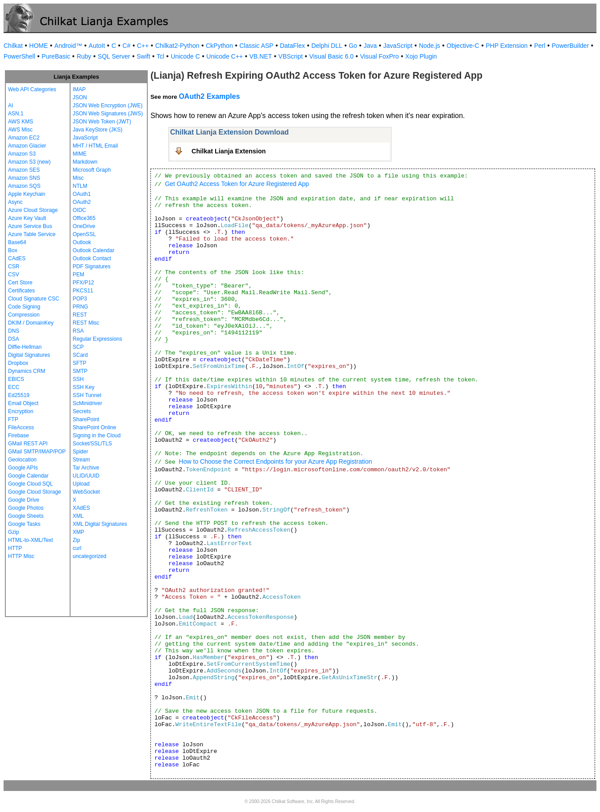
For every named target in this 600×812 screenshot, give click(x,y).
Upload (81, 484)
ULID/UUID (86, 476)
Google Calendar (28, 476)
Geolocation (22, 460)
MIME (80, 154)
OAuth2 (82, 202)
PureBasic (56, 56)
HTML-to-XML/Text (30, 540)
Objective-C (462, 45)
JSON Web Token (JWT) (102, 121)
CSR (13, 266)
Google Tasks (24, 524)
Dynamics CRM (26, 371)
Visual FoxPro (379, 56)
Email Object (23, 403)
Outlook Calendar (93, 250)
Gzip (13, 532)
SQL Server (114, 56)
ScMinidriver (87, 403)
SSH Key (84, 387)
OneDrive (84, 226)
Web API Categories (32, 89)
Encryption (20, 411)
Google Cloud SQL (30, 484)
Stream (81, 460)
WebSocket (86, 492)
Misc (78, 178)
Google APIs (23, 468)
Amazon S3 (22, 154)
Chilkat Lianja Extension (229, 151)
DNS (13, 331)
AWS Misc (20, 130)
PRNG (80, 307)
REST (80, 315)
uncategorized (89, 556)
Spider (80, 451)
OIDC (79, 210)
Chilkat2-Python (177, 45)
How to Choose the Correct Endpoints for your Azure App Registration (275, 461)
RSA (78, 331)
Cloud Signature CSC (33, 299)
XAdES (81, 508)
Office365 (84, 218)
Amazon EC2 (24, 138)
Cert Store (20, 282)
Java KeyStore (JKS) (97, 130)
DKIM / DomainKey (31, 323)
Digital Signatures (29, 355)
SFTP (80, 363)
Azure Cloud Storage (33, 210)
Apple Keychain (26, 194)
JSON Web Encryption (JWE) (107, 105)
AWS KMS (20, 121)
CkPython (219, 45)
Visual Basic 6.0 (331, 56)
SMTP (80, 371)
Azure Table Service (32, 234)
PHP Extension (507, 45)
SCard (80, 355)
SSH (78, 379)
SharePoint (86, 419)
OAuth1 (82, 194)
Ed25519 (18, 395)
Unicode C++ (224, 56)
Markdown (85, 162)
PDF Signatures (92, 266)
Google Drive (23, 500)
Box (12, 250)
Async (15, 202)
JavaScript (397, 45)
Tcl (160, 56)
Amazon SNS (24, 178)
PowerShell (19, 56)
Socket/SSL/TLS (92, 443)
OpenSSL (84, 234)
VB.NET (261, 56)
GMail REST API (27, 443)
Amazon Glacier (27, 146)
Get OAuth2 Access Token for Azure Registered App (237, 183)
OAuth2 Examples (209, 96)
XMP (78, 532)
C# (126, 45)
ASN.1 (16, 113)
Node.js (429, 45)
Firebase (18, 435)
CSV (13, 274)
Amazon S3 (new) (29, 162)
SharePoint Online (94, 427)
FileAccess (21, 427)
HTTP (15, 548)
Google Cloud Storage (34, 492)
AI (10, 105)
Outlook (82, 242)
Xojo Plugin (421, 56)
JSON (80, 97)
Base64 (17, 242)
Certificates (21, 291)
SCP (78, 347)
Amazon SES (24, 170)
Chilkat (13, 45)
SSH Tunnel (87, 395)
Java (370, 45)
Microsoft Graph (92, 170)
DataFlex (292, 45)
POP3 (80, 299)
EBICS (16, 379)
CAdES (16, 258)
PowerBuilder (570, 45)
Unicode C (185, 56)
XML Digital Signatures (100, 524)
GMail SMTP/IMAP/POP (37, 451)
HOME (38, 45)
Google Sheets (25, 516)
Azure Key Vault (27, 218)
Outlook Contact (92, 258)
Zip (76, 540)
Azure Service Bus (30, 226)
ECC (13, 387)
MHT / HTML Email (95, 146)
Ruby (84, 56)
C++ (143, 45)
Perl (539, 45)
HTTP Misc (21, 556)
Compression (24, 315)
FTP (13, 419)
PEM (78, 274)
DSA (13, 339)
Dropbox (18, 363)
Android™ (68, 45)
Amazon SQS (24, 186)
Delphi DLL (326, 45)
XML (78, 516)
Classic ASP (256, 45)
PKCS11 (83, 291)
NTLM (80, 186)
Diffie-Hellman (25, 347)
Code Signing (24, 307)
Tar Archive (86, 468)
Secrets (82, 411)
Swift (143, 56)
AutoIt (97, 45)
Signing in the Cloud (97, 435)
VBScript (291, 56)
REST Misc (86, 323)
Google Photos (25, 508)
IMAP (79, 89)
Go (353, 45)
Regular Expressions (97, 339)
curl (77, 548)
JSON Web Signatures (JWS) (108, 113)
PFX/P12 (83, 282)
